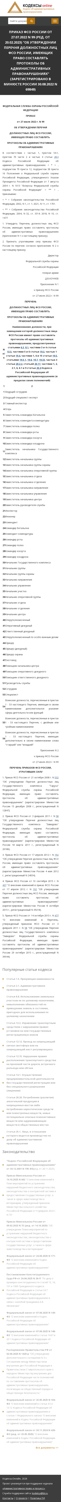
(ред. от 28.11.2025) (31, 1166)
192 (57, 854)
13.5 (9, 351)
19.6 (29, 359)
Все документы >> (47, 1448)
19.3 (42, 351)
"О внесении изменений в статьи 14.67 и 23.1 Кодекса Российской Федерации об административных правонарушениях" (31, 1338)
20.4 (38, 368)
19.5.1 (23, 359)
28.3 (56, 156)
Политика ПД (37, 1498)
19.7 (35, 359)
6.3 (22, 347)
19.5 (54, 355)
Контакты (7, 1498)
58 (57, 816)
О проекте (21, 1498)
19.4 (18, 355)
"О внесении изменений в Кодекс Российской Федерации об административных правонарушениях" (31, 1263)
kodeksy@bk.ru (40, 1493)
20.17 (37, 363)
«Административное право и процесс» (23, 1488)
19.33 (42, 359)
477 (57, 915)
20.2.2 (19, 363)
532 (57, 777)
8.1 (26, 347)
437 (4, 885)
